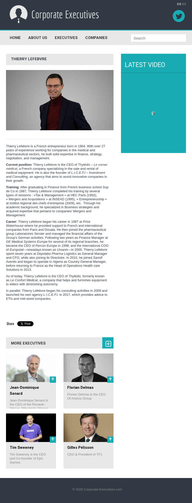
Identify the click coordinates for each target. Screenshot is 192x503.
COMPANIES (96, 38)
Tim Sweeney (22, 447)
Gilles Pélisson (80, 447)
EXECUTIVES (66, 38)
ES (184, 4)
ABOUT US (37, 38)
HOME (15, 38)
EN (179, 4)
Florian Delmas (80, 387)
